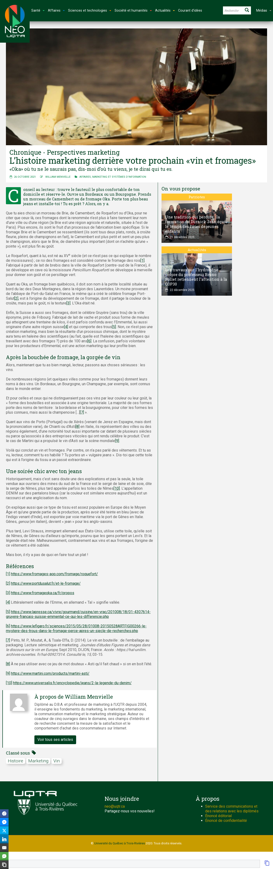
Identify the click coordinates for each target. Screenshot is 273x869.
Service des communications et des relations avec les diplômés (232, 808)
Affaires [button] (56, 11)
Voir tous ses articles (55, 739)
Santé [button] (38, 11)
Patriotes (197, 197)
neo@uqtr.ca (115, 806)
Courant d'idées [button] (190, 11)
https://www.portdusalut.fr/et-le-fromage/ (46, 583)
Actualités (197, 249)
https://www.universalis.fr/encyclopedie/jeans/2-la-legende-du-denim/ (72, 683)
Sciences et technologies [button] (89, 11)
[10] (117, 488)
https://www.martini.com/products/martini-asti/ (50, 673)
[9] (117, 441)
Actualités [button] (165, 11)
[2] (16, 298)
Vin (56, 761)
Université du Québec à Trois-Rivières (119, 843)
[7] (82, 412)
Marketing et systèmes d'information (119, 176)
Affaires (85, 176)
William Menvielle (57, 176)
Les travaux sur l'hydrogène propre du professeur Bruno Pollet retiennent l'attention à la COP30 (196, 276)
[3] (68, 303)
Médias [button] (263, 11)
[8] (77, 426)
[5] (114, 327)
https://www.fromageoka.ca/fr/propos (42, 593)
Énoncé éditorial (218, 816)
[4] (66, 327)
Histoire (15, 761)
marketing (38, 761)
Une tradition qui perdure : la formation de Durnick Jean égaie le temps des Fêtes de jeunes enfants (196, 224)
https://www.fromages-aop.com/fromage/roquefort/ (54, 574)
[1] (142, 260)
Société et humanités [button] (133, 11)
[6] (89, 341)
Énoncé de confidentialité (226, 820)
